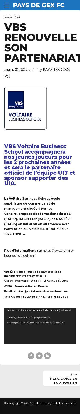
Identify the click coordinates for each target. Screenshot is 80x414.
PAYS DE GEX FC (38, 5)
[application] (40, 326)
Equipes (12, 16)
